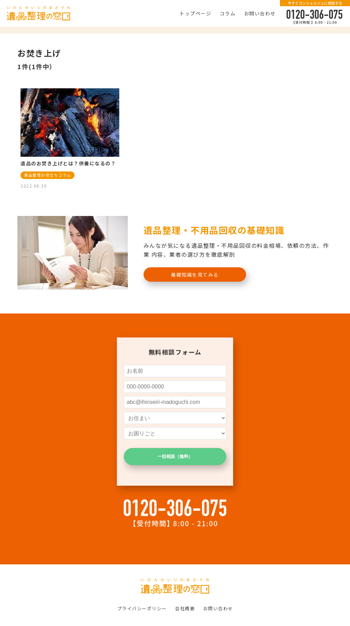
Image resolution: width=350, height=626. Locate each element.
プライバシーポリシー (142, 608)
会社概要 (185, 608)
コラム (228, 13)
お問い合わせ (260, 13)
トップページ (195, 13)
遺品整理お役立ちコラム (47, 175)
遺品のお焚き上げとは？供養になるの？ (68, 163)
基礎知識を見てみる (195, 274)
